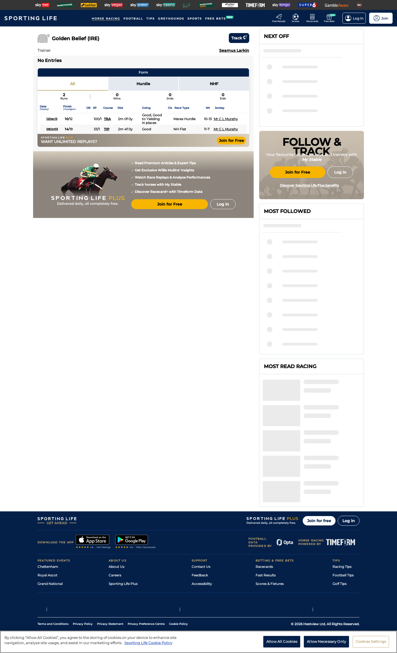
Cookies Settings (371, 641)
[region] (198, 642)
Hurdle (143, 83)
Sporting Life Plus (123, 530)
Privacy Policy (83, 604)
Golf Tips (339, 530)
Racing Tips (342, 513)
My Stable (264, 548)
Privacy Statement (110, 604)
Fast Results (266, 522)
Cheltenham (47, 513)
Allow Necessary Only (326, 641)
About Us (116, 513)
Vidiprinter (264, 539)
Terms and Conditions (52, 604)
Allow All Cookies (281, 641)
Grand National (50, 530)
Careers (115, 522)
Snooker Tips (343, 548)
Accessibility (202, 530)
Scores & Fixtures (270, 530)
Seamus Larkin (234, 50)
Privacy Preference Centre (146, 604)
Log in (348, 467)
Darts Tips (340, 539)
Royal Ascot (47, 522)
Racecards (264, 513)
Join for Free (231, 140)
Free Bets (263, 556)
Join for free (319, 467)
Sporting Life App (123, 539)
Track (239, 38)
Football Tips (343, 522)
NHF (214, 83)
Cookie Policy (178, 604)
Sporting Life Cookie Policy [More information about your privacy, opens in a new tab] (148, 643)
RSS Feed (116, 565)
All (72, 83)
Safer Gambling (204, 539)
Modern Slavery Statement (131, 556)
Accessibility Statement (128, 548)
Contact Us (201, 513)
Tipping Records (346, 556)
